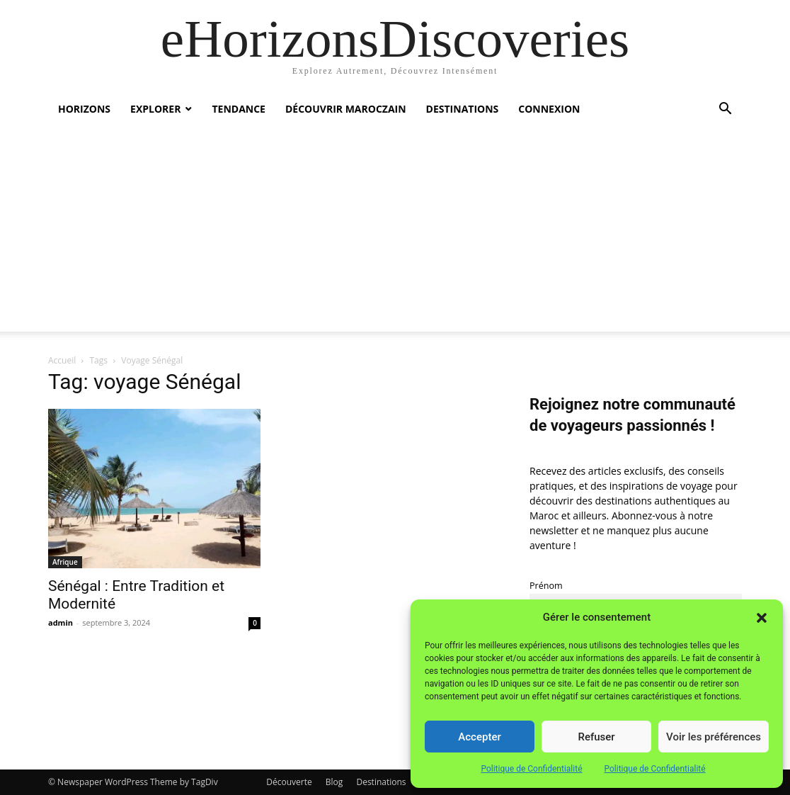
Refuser (596, 737)
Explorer (155, 108)
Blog (334, 782)
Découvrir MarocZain (345, 108)
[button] (762, 618)
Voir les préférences (713, 737)
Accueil (62, 360)
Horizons (84, 108)
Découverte (288, 782)
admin (60, 622)
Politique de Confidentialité (531, 769)
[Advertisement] (395, 232)
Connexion (549, 108)
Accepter (479, 737)
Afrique (65, 562)
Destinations (462, 108)
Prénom (546, 586)
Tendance (238, 108)
